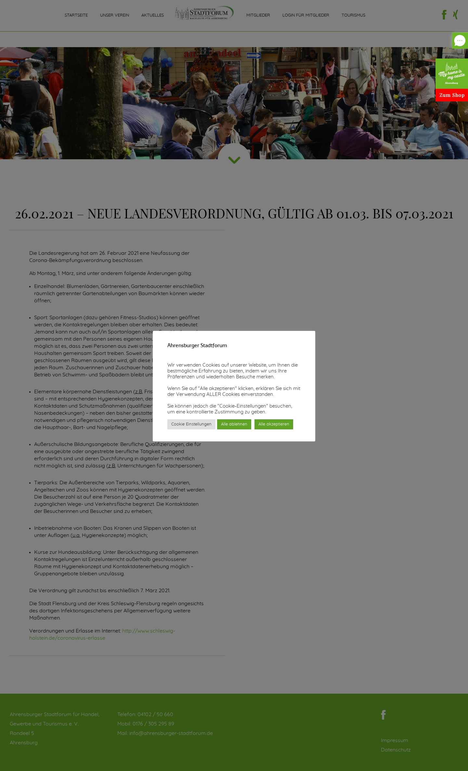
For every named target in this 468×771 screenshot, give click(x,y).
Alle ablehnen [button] (234, 424)
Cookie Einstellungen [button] (191, 424)
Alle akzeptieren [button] (273, 424)
